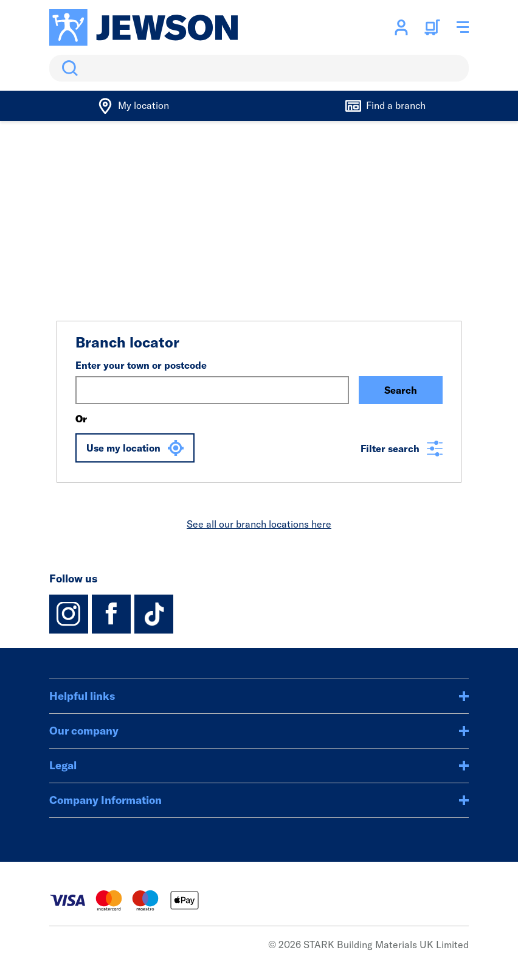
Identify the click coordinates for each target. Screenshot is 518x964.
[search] (259, 68)
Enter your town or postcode (141, 365)
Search (67, 68)
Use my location (135, 448)
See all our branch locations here (259, 524)
